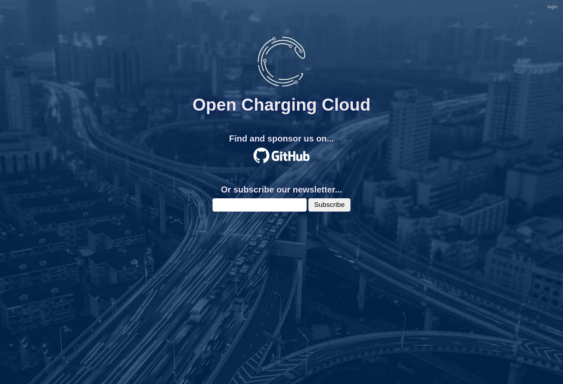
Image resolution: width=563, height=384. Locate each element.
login (552, 6)
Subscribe (329, 204)
